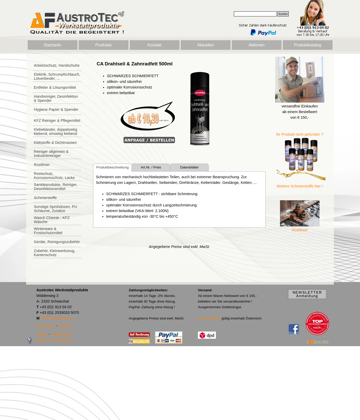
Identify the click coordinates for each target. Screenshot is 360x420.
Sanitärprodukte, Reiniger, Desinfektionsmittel (55, 187)
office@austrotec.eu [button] (57, 318)
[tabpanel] (136, 102)
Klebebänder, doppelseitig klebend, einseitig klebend (55, 131)
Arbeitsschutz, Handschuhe (56, 65)
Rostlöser (42, 165)
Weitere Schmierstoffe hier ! (300, 186)
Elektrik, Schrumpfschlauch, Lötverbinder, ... (57, 76)
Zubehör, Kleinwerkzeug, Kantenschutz (54, 253)
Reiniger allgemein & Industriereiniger (51, 153)
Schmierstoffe (45, 198)
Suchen (283, 13)
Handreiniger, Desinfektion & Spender (56, 98)
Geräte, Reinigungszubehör (57, 242)
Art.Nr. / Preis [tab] (151, 167)
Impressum (45, 326)
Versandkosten (209, 318)
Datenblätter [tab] (189, 167)
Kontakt (154, 45)
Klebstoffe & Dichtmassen (55, 143)
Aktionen (256, 45)
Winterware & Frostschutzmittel (48, 231)
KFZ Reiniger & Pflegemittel (57, 120)
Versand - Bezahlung (53, 340)
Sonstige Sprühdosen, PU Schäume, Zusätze (55, 209)
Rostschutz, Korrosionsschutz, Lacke (54, 176)
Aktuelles (205, 45)
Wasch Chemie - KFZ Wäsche (52, 220)
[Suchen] (255, 13)
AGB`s (41, 334)
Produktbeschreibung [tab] (112, 167)
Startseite (52, 45)
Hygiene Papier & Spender (56, 109)
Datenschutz (61, 334)
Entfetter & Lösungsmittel (55, 87)
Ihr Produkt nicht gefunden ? (299, 134)
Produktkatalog (307, 45)
